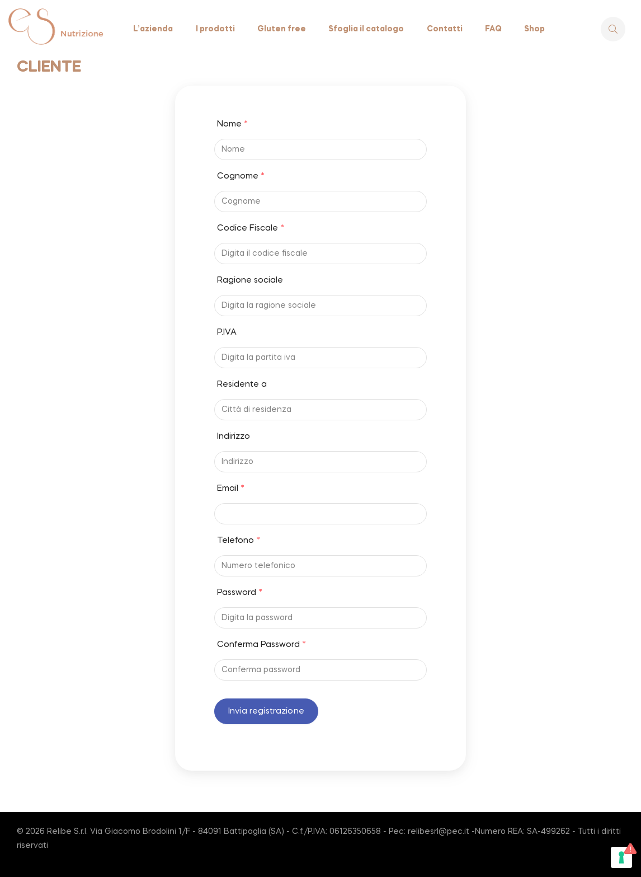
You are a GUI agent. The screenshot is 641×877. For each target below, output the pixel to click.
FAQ (493, 29)
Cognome (241, 176)
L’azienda (153, 29)
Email (230, 489)
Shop (534, 29)
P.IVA (227, 332)
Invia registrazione (266, 711)
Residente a (242, 384)
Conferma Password (261, 645)
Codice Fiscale (250, 228)
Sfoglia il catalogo (366, 29)
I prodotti (215, 29)
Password (239, 593)
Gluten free (281, 29)
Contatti (445, 29)
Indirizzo (233, 436)
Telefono (238, 541)
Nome (232, 124)
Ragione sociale (250, 280)
